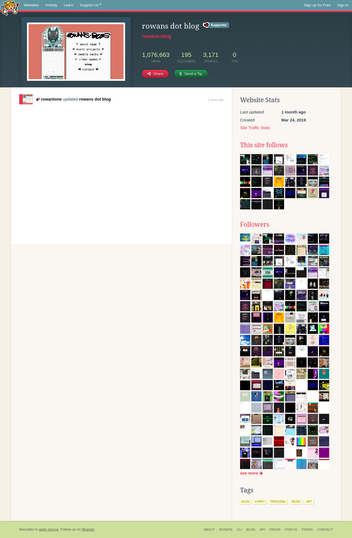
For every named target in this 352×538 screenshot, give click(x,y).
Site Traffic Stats (255, 127)
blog (245, 501)
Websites (31, 5)
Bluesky (88, 529)
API (262, 529)
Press (275, 529)
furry (260, 501)
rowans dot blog (95, 99)
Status (291, 529)
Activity (51, 5)
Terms (307, 529)
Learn (68, 5)
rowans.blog (156, 36)
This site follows (264, 145)
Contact (325, 529)
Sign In (343, 5)
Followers (254, 224)
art (309, 501)
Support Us (91, 5)
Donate (225, 529)
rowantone (49, 99)
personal (278, 501)
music (296, 501)
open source (49, 529)
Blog (250, 529)
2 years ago (216, 99)
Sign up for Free (317, 5)
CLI (239, 529)
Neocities (26, 529)
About (209, 529)
